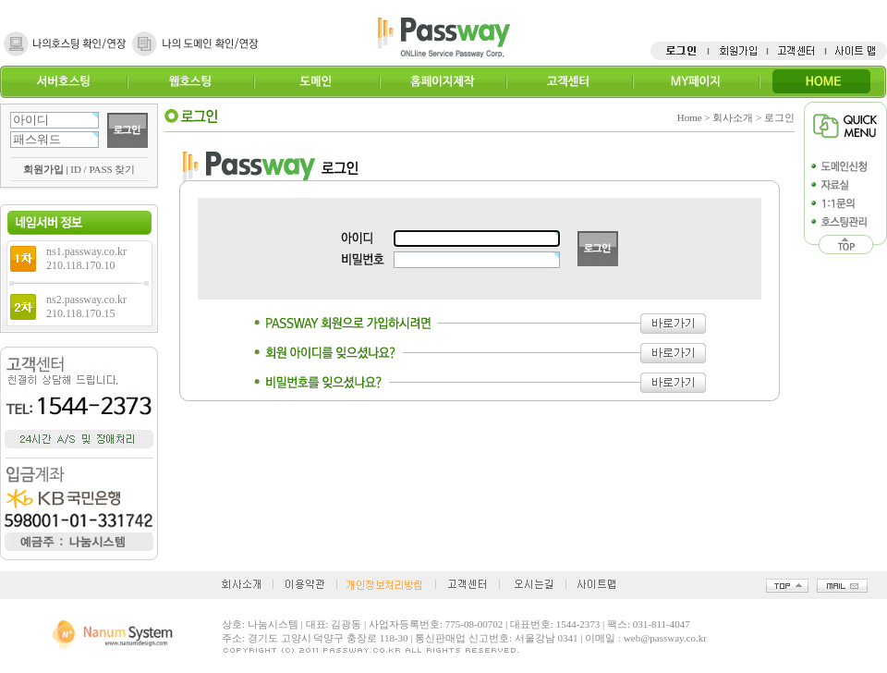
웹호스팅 (190, 82)
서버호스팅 (63, 82)
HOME (822, 82)
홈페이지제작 (442, 82)
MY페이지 (695, 82)
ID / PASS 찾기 (102, 169)
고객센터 (568, 82)
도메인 (316, 82)
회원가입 (43, 169)
